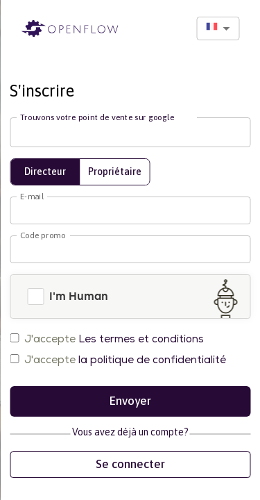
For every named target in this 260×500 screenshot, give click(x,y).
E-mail (31, 196)
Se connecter (130, 464)
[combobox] (217, 28)
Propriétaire (114, 171)
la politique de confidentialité (152, 359)
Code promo (42, 235)
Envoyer (130, 401)
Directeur (45, 171)
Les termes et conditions (141, 339)
